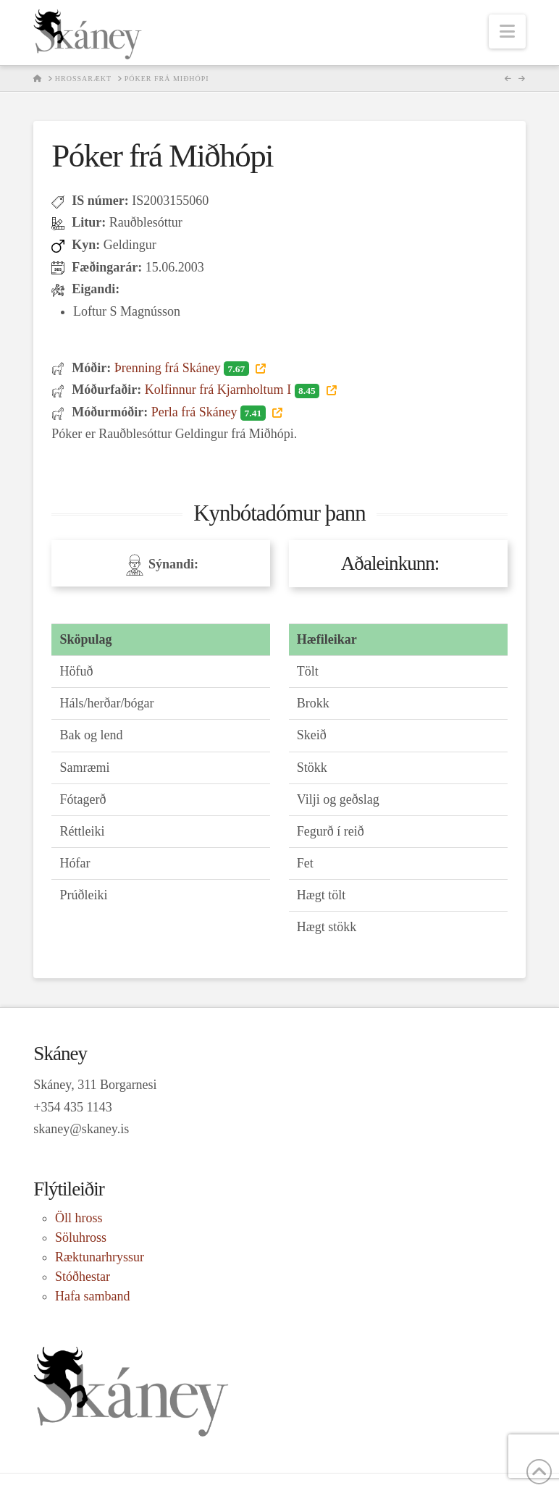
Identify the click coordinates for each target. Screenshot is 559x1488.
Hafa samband (92, 1296)
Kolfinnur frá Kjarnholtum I (234, 389)
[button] (507, 31)
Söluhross (80, 1237)
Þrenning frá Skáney (183, 368)
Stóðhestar (82, 1276)
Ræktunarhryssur (99, 1257)
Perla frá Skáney (210, 412)
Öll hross (79, 1218)
